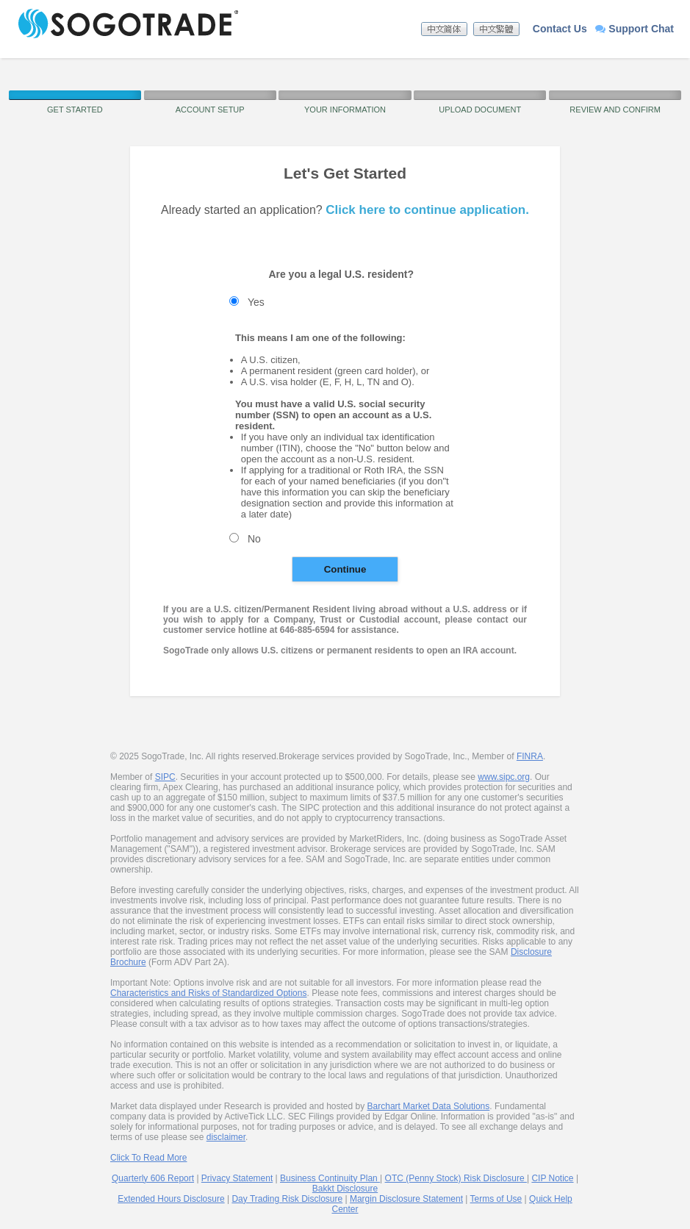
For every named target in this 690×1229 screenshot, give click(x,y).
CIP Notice (552, 1178)
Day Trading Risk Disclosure (286, 1199)
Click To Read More (148, 1158)
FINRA (530, 756)
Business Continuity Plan (330, 1178)
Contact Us (560, 29)
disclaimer (225, 1137)
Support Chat (634, 29)
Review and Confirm (614, 109)
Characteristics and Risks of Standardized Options (208, 993)
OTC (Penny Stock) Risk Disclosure (456, 1178)
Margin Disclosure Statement (406, 1199)
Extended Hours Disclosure (171, 1199)
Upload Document (480, 109)
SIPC (165, 777)
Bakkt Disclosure (345, 1188)
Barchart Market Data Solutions (428, 1106)
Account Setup (210, 109)
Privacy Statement (237, 1178)
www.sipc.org (504, 777)
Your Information (345, 109)
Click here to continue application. (427, 210)
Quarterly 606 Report (153, 1178)
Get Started (75, 109)
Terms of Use (496, 1199)
